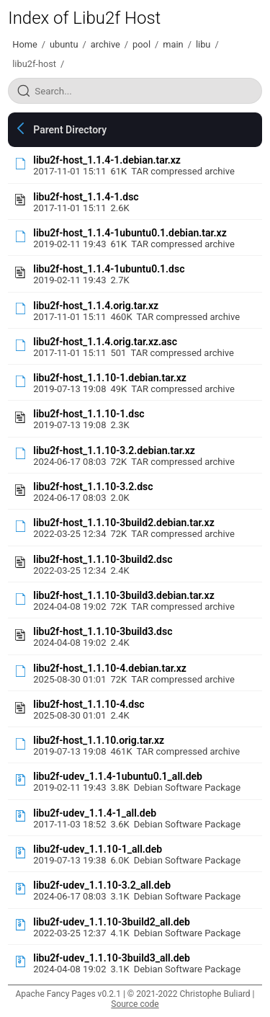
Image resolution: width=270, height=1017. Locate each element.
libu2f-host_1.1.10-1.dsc (88, 413)
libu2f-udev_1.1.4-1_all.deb (94, 813)
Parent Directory (70, 130)
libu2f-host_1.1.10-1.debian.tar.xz (109, 377)
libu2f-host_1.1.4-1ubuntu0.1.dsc (108, 269)
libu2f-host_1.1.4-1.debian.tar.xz (107, 160)
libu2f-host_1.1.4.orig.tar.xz (95, 305)
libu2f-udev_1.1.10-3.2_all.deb (102, 885)
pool (141, 44)
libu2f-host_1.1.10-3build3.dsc (102, 631)
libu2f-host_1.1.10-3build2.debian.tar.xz (124, 522)
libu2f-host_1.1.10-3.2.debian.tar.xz (114, 450)
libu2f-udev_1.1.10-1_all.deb (97, 849)
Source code (134, 1004)
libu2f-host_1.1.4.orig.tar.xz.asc (105, 341)
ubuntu (64, 44)
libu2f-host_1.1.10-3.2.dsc (93, 486)
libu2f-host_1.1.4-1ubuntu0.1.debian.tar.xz (129, 233)
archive (105, 44)
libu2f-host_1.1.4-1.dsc (85, 197)
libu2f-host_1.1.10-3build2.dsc (102, 559)
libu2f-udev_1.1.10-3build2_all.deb (111, 922)
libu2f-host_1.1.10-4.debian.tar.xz (109, 668)
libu (203, 44)
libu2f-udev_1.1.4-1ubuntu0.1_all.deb (117, 776)
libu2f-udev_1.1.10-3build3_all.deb (111, 958)
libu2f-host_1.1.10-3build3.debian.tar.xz (124, 595)
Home (24, 44)
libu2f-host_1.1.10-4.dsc (88, 704)
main (173, 44)
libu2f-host (34, 63)
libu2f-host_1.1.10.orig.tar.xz (98, 740)
